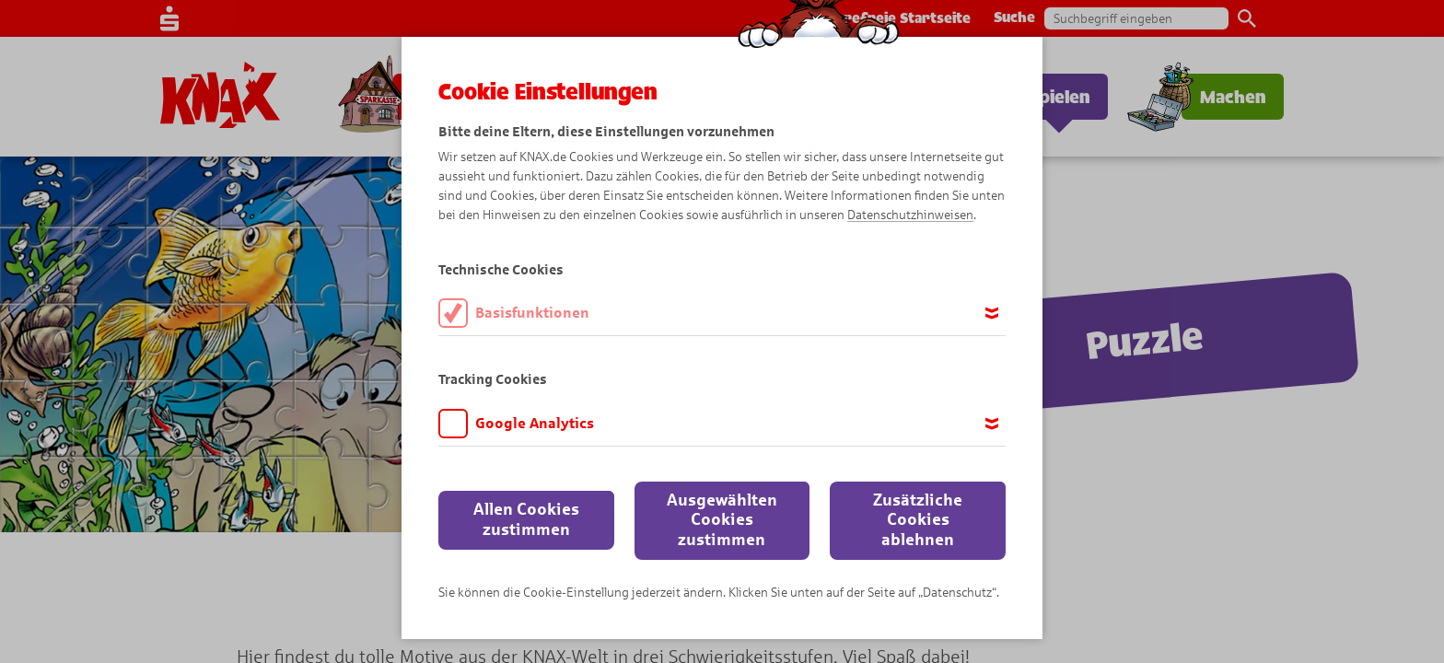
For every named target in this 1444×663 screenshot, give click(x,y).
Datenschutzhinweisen (910, 215)
